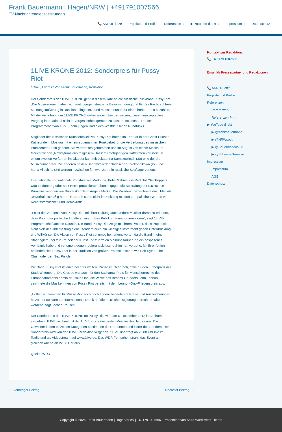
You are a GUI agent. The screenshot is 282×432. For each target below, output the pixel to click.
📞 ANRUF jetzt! (110, 24)
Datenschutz (261, 24)
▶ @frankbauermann (227, 133)
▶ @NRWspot (222, 140)
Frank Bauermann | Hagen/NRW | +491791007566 (85, 7)
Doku (36, 87)
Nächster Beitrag (179, 390)
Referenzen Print (224, 118)
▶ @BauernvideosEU (227, 147)
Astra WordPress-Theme (204, 420)
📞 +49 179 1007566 (222, 59)
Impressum (234, 24)
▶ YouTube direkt (203, 24)
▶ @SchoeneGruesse (228, 155)
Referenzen (172, 24)
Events (47, 87)
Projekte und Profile (142, 24)
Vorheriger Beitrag (24, 390)
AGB (215, 177)
